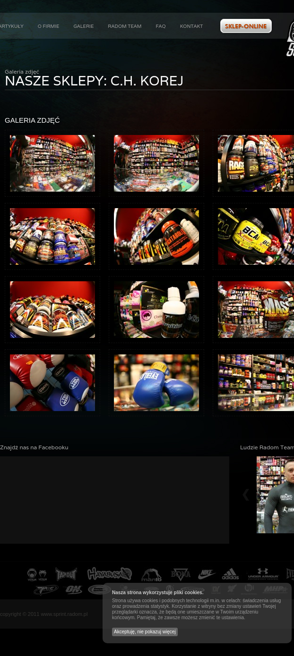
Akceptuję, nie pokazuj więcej (145, 631)
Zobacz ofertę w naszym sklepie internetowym (246, 26)
